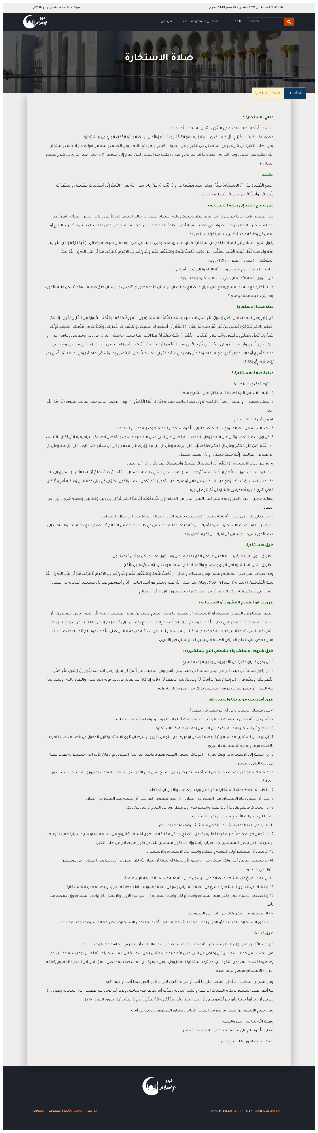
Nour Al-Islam (268, 1111)
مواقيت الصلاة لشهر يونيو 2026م (56, 7)
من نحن (166, 21)
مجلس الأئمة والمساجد (200, 21)
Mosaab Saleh (231, 1111)
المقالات (234, 21)
